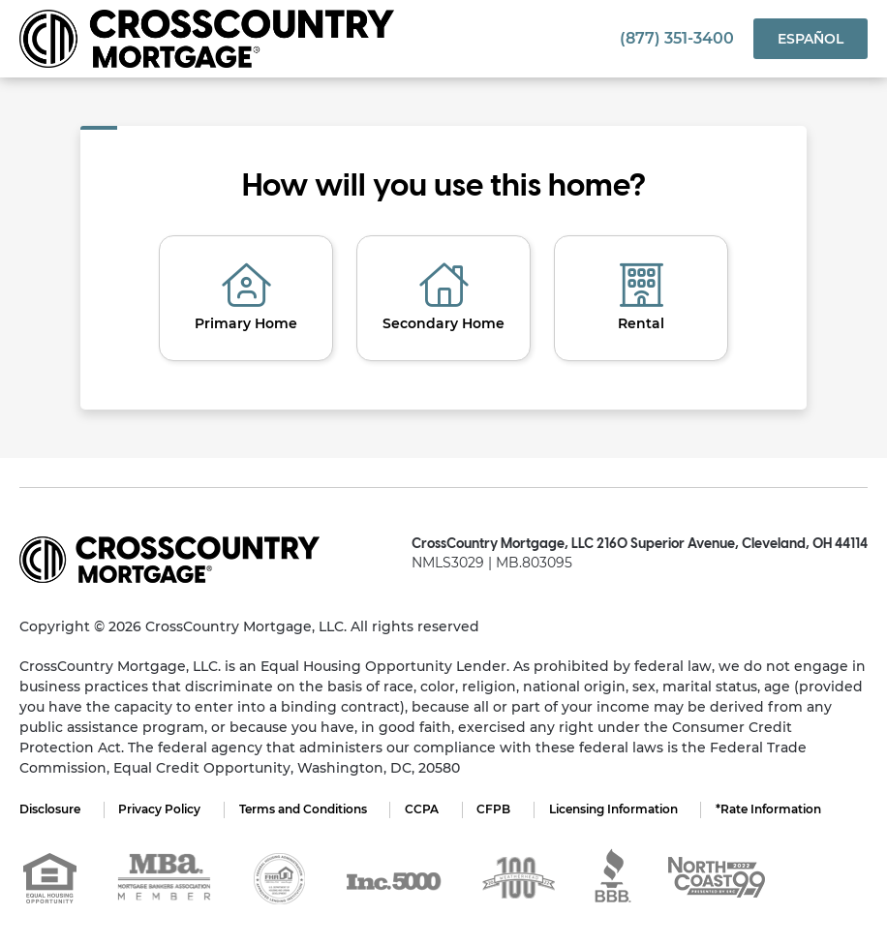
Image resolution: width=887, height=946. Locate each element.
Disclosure (49, 809)
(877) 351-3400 (677, 38)
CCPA (424, 809)
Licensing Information (616, 809)
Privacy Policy (160, 809)
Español (810, 38)
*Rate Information (772, 809)
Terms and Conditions (304, 809)
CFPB (496, 809)
